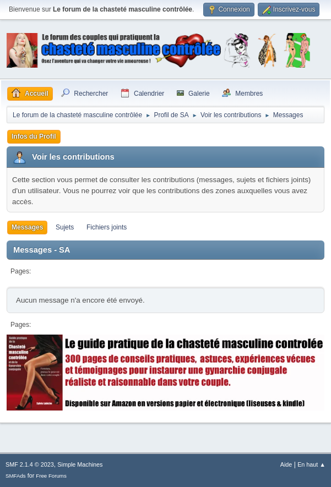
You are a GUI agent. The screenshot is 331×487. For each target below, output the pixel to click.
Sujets (65, 227)
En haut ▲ (311, 464)
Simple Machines (79, 464)
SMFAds (16, 476)
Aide (286, 464)
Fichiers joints (106, 227)
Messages (27, 227)
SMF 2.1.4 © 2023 (30, 464)
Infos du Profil (34, 136)
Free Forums (51, 476)
